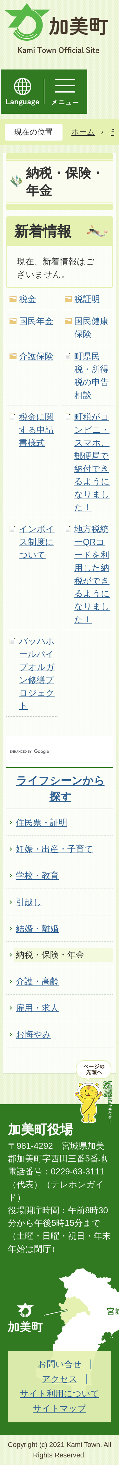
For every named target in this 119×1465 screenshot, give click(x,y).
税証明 (87, 299)
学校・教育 (37, 875)
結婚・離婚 (37, 928)
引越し (29, 902)
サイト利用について (59, 1393)
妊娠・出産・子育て (54, 849)
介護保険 (36, 356)
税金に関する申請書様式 (36, 430)
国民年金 (36, 321)
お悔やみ (33, 1034)
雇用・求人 (37, 1008)
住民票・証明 (41, 822)
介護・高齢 (37, 981)
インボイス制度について (37, 542)
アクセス (59, 1379)
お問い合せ (60, 1364)
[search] (53, 751)
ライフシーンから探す (60, 789)
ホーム (83, 132)
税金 (27, 299)
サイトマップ (59, 1408)
